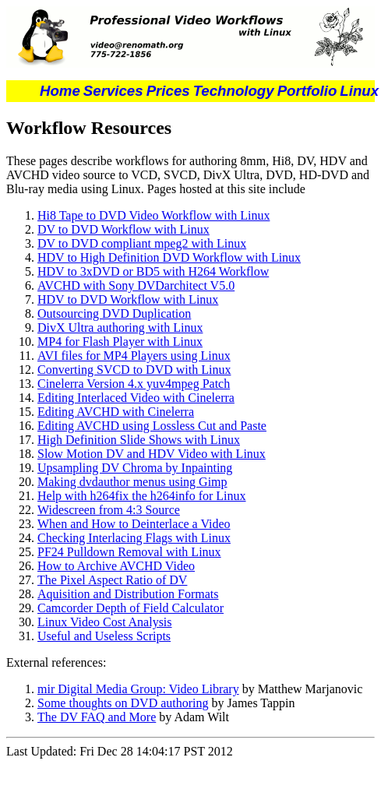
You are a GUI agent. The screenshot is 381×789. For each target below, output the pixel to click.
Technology (233, 91)
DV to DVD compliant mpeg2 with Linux (141, 243)
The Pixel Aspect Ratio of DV (112, 579)
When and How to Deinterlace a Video (134, 523)
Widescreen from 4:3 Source (108, 509)
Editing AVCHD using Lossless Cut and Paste (151, 425)
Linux (359, 91)
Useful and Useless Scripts (104, 636)
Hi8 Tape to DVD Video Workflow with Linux (153, 215)
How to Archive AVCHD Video (116, 565)
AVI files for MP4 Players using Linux (134, 355)
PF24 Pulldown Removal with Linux (129, 551)
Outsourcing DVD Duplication (114, 313)
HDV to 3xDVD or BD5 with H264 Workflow (153, 271)
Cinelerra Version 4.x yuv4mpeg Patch (133, 383)
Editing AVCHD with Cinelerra (115, 411)
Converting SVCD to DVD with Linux (134, 369)
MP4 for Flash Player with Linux (120, 341)
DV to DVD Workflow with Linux (123, 229)
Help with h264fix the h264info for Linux (141, 495)
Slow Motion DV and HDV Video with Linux (151, 453)
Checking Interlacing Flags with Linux (134, 537)
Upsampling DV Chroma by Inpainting (134, 467)
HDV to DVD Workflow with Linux (127, 299)
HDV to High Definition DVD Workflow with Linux (169, 257)
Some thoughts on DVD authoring (123, 703)
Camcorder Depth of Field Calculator (130, 608)
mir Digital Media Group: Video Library (138, 689)
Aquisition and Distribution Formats (127, 594)
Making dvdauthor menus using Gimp (132, 481)
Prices (168, 91)
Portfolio (307, 91)
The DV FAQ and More (96, 717)
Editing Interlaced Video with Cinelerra (136, 397)
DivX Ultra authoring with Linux (120, 327)
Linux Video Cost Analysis (104, 622)
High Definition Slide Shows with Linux (138, 439)
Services (113, 91)
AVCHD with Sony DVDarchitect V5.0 (136, 285)
